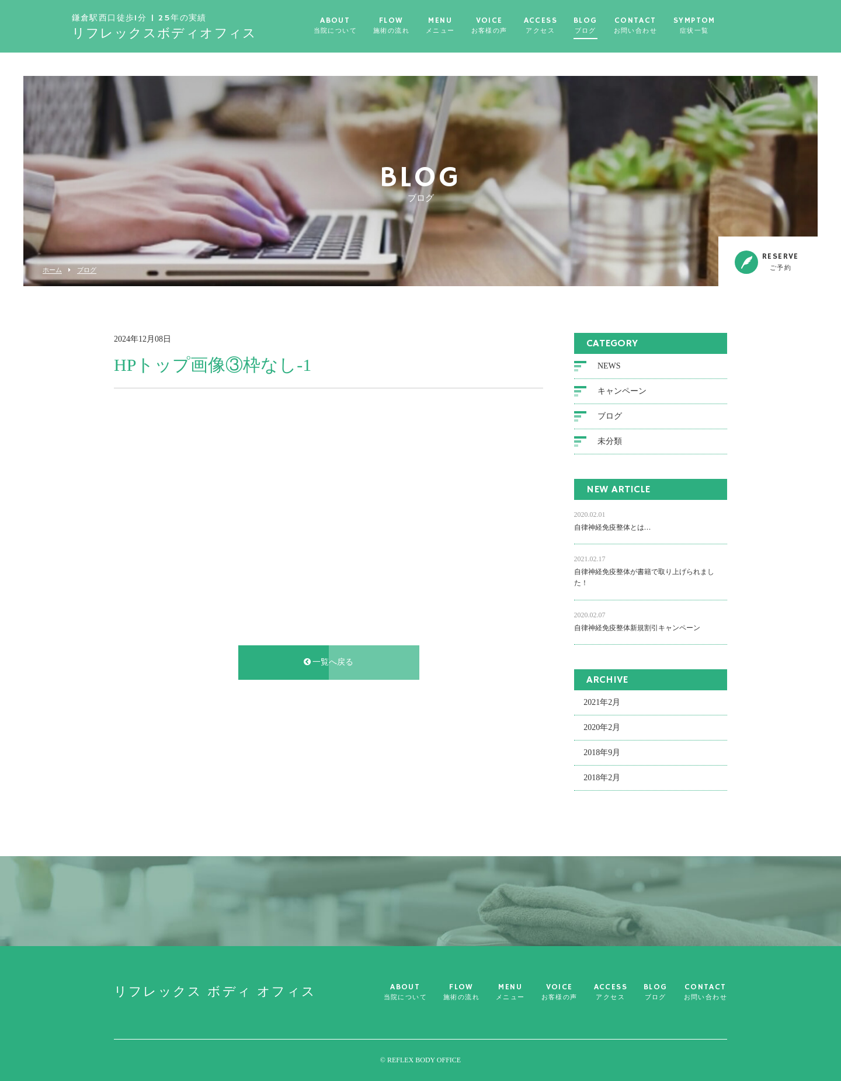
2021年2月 (601, 702)
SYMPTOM (720, 25)
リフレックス (190, 26)
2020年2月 (601, 727)
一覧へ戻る (329, 662)
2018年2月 (601, 777)
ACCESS (566, 25)
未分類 (609, 441)
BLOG (611, 25)
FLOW (417, 25)
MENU (466, 25)
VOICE (515, 25)
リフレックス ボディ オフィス (215, 992)
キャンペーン (622, 391)
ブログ (86, 270)
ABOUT (361, 25)
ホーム (52, 270)
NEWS (609, 366)
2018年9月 (601, 752)
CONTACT (661, 25)
